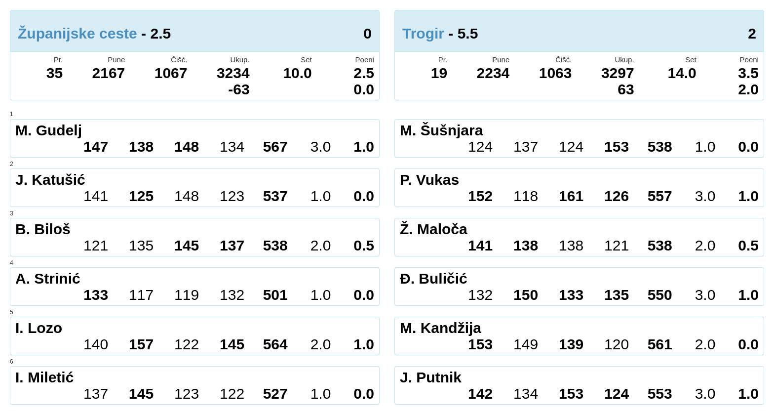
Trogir (423, 33)
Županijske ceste (77, 33)
